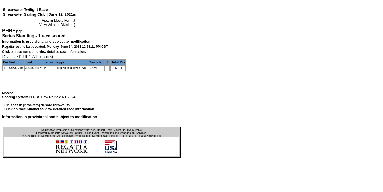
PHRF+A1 (28, 56)
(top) (20, 31)
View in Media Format (58, 20)
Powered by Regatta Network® (54, 132)
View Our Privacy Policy (128, 130)
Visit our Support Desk (98, 130)
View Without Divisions (56, 25)
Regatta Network (41, 135)
